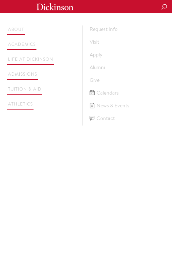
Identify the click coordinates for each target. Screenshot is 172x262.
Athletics (20, 104)
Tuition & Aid (25, 89)
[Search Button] (164, 7)
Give (94, 80)
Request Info (104, 29)
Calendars (104, 93)
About (16, 29)
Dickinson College (55, 7)
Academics (22, 44)
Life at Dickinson (30, 59)
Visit (94, 42)
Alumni (97, 67)
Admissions (22, 74)
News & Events (109, 105)
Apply (96, 54)
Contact (102, 118)
